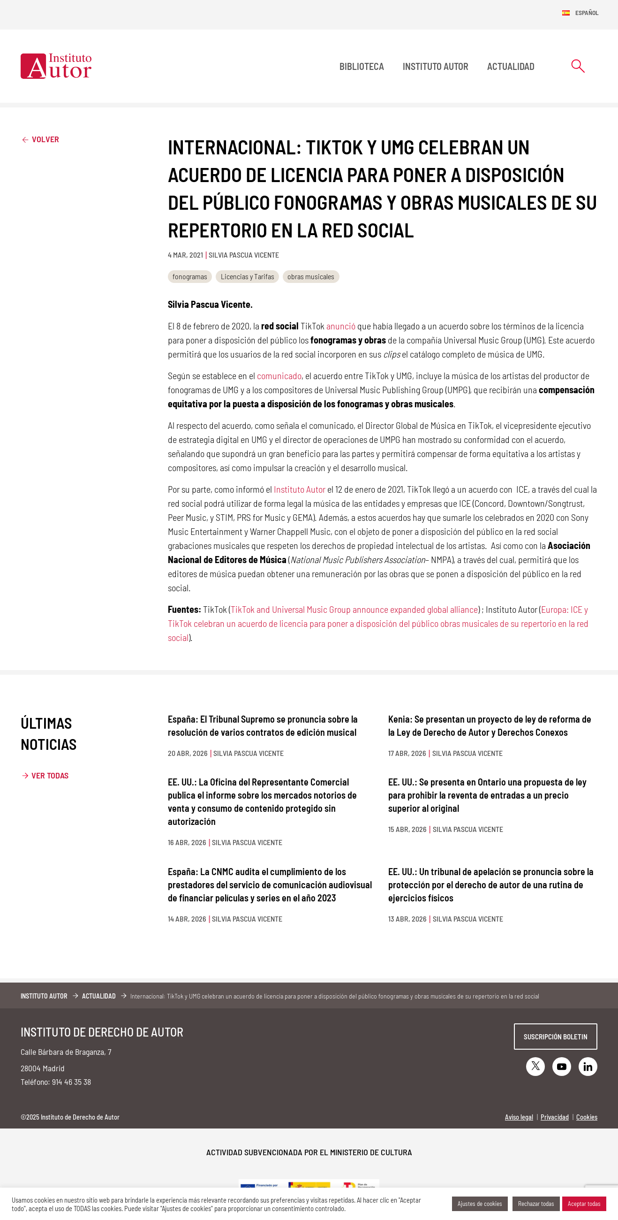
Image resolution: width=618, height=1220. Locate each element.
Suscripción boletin (556, 1036)
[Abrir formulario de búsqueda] (578, 66)
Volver (40, 138)
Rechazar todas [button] (536, 1203)
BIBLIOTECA (361, 66)
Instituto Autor (435, 66)
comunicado (279, 375)
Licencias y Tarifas (247, 276)
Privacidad (555, 1117)
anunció (340, 325)
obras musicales (310, 276)
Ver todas (49, 775)
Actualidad (511, 66)
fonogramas (190, 276)
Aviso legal (519, 1117)
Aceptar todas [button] (584, 1203)
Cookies (586, 1117)
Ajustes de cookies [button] (480, 1203)
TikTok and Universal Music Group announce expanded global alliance (354, 609)
